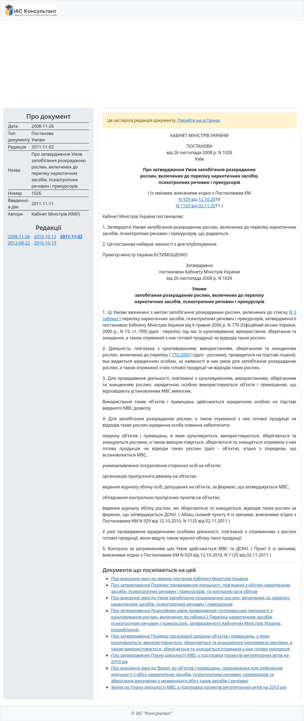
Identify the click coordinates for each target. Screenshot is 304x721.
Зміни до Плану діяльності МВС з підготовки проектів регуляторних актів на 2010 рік (198, 687)
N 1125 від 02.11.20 (196, 206)
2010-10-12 (45, 237)
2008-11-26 (19, 237)
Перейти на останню (199, 120)
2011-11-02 (71, 237)
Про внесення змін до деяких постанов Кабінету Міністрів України (179, 579)
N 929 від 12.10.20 (197, 199)
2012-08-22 (19, 243)
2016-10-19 (45, 243)
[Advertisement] (152, 64)
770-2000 (181, 355)
